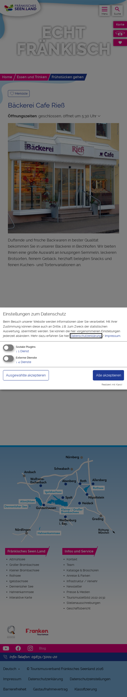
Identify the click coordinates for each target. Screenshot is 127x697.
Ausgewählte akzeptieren (26, 375)
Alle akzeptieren (108, 375)
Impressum (112, 336)
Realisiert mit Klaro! (112, 384)
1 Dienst (22, 351)
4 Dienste (23, 361)
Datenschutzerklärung (86, 336)
